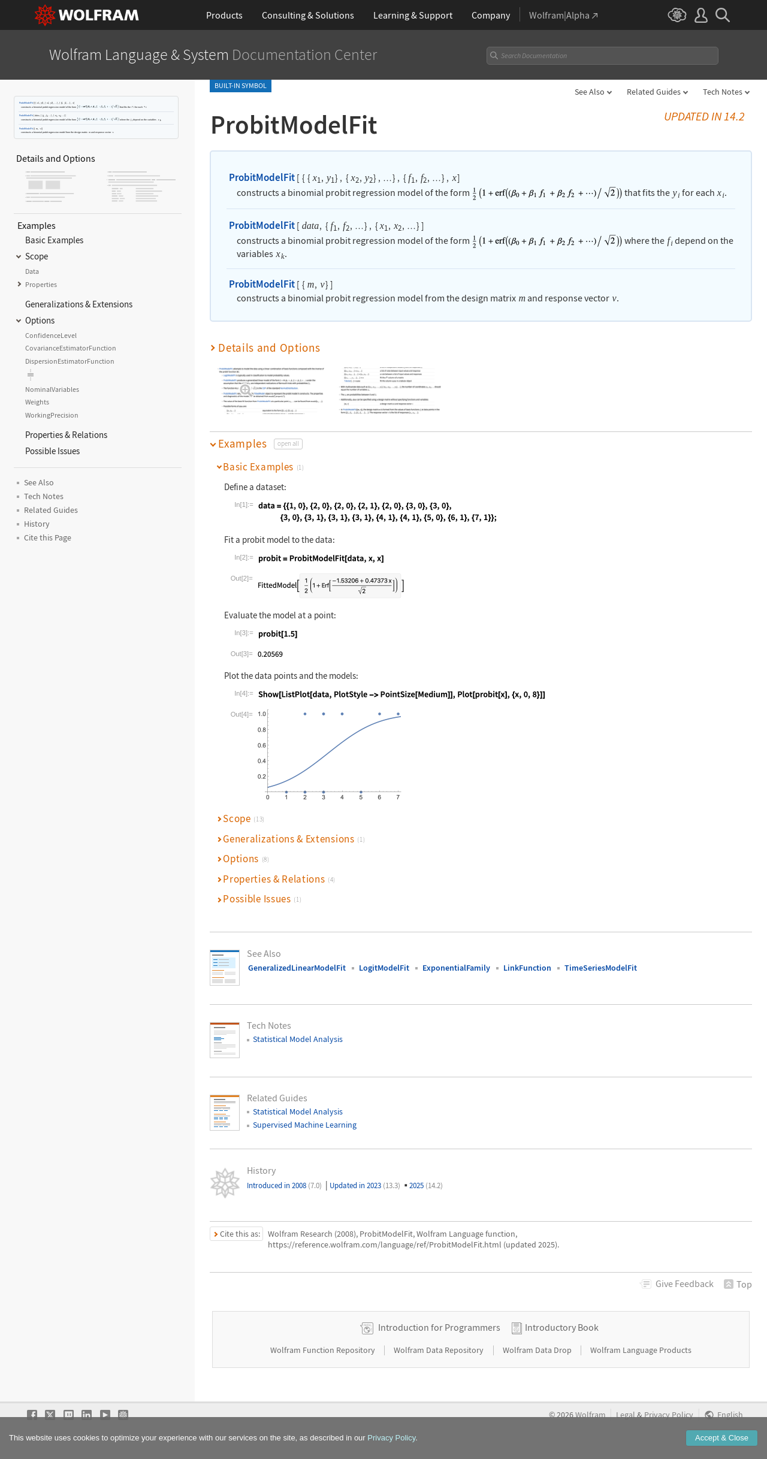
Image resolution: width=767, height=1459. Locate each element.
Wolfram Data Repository (439, 1350)
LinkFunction (527, 967)
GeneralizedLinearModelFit (297, 967)
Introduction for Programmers (439, 1327)
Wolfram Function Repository (323, 1350)
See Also (590, 91)
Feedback (685, 1283)
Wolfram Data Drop (538, 1350)
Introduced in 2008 (284, 1185)
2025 (426, 1185)
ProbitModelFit (26, 102)
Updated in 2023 (365, 1185)
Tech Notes (722, 91)
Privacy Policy (668, 1415)
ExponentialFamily (456, 967)
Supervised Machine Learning (305, 1124)
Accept (721, 1441)
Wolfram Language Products (640, 1350)
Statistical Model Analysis (298, 1039)
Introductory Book (562, 1327)
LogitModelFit (384, 967)
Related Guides (654, 91)
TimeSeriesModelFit (600, 967)
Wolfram (590, 1415)
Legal (625, 1415)
